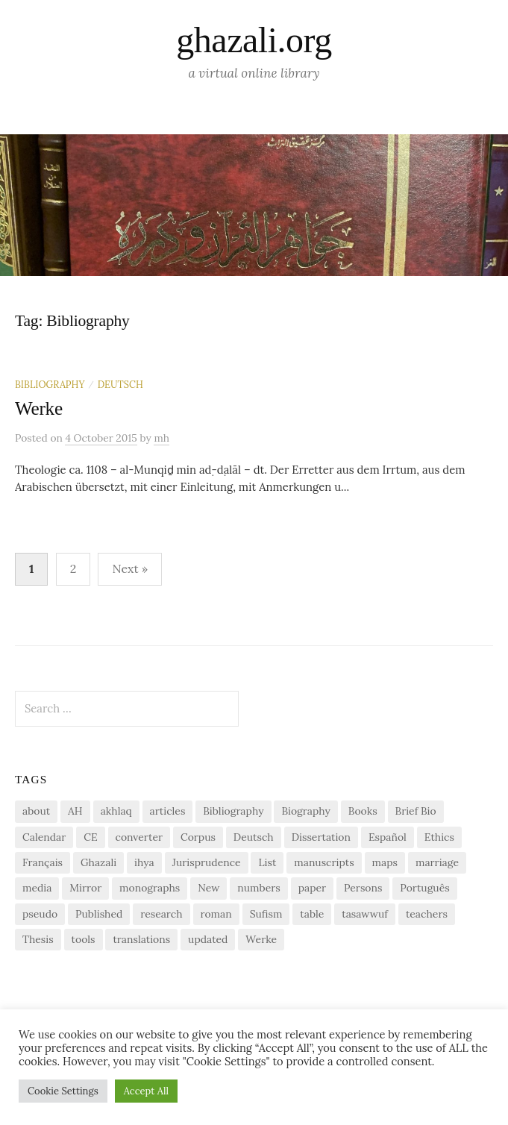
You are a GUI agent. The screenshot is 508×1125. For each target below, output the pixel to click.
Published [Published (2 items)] (98, 914)
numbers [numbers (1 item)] (258, 887)
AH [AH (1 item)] (75, 811)
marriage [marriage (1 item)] (437, 862)
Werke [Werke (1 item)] (261, 939)
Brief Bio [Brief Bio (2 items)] (415, 811)
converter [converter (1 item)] (139, 837)
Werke (39, 408)
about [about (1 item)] (36, 811)
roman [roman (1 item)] (216, 914)
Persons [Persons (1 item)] (363, 887)
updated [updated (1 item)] (208, 939)
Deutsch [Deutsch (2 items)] (253, 837)
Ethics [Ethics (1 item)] (439, 837)
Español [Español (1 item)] (388, 837)
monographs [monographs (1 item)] (149, 887)
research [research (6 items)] (161, 914)
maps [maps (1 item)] (385, 862)
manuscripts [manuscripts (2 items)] (324, 862)
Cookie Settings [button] (63, 1091)
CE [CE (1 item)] (90, 837)
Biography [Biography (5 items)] (305, 811)
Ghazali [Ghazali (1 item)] (98, 862)
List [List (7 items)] (267, 862)
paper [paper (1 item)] (312, 887)
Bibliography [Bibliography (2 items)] (233, 811)
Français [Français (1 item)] (42, 862)
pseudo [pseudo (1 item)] (39, 914)
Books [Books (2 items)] (362, 811)
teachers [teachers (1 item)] (427, 914)
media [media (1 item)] (36, 887)
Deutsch (120, 384)
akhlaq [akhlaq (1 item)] (116, 811)
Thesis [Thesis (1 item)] (38, 939)
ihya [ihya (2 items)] (144, 862)
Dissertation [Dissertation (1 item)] (321, 837)
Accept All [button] (146, 1091)
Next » (130, 568)
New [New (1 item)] (208, 887)
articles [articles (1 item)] (168, 811)
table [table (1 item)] (312, 914)
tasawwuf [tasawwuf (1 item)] (365, 914)
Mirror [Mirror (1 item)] (85, 887)
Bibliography (50, 384)
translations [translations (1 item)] (141, 939)
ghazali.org (253, 40)
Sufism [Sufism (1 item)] (266, 914)
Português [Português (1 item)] (424, 887)
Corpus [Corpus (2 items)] (198, 837)
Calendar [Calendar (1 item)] (44, 837)
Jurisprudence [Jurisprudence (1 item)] (206, 862)
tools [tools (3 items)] (83, 939)
